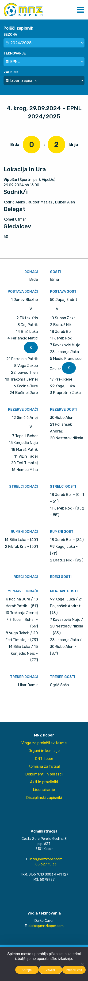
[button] (80, 10)
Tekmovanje (15, 53)
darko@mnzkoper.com (46, 926)
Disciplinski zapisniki (44, 797)
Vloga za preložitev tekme (44, 743)
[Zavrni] (82, 964)
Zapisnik (11, 72)
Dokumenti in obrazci (44, 774)
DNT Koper (44, 758)
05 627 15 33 (46, 864)
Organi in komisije (44, 750)
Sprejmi (27, 970)
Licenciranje (44, 789)
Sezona (10, 35)
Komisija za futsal (44, 766)
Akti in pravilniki (44, 782)
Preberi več (74, 970)
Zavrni (50, 970)
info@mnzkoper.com (46, 859)
